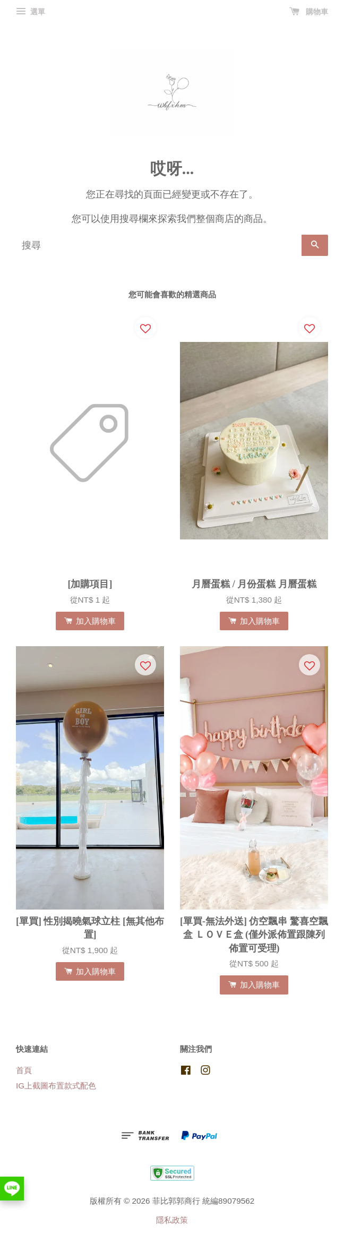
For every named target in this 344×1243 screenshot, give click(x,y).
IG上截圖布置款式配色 (56, 1085)
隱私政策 (172, 1219)
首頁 (24, 1070)
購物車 (308, 12)
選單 (30, 12)
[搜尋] (159, 245)
